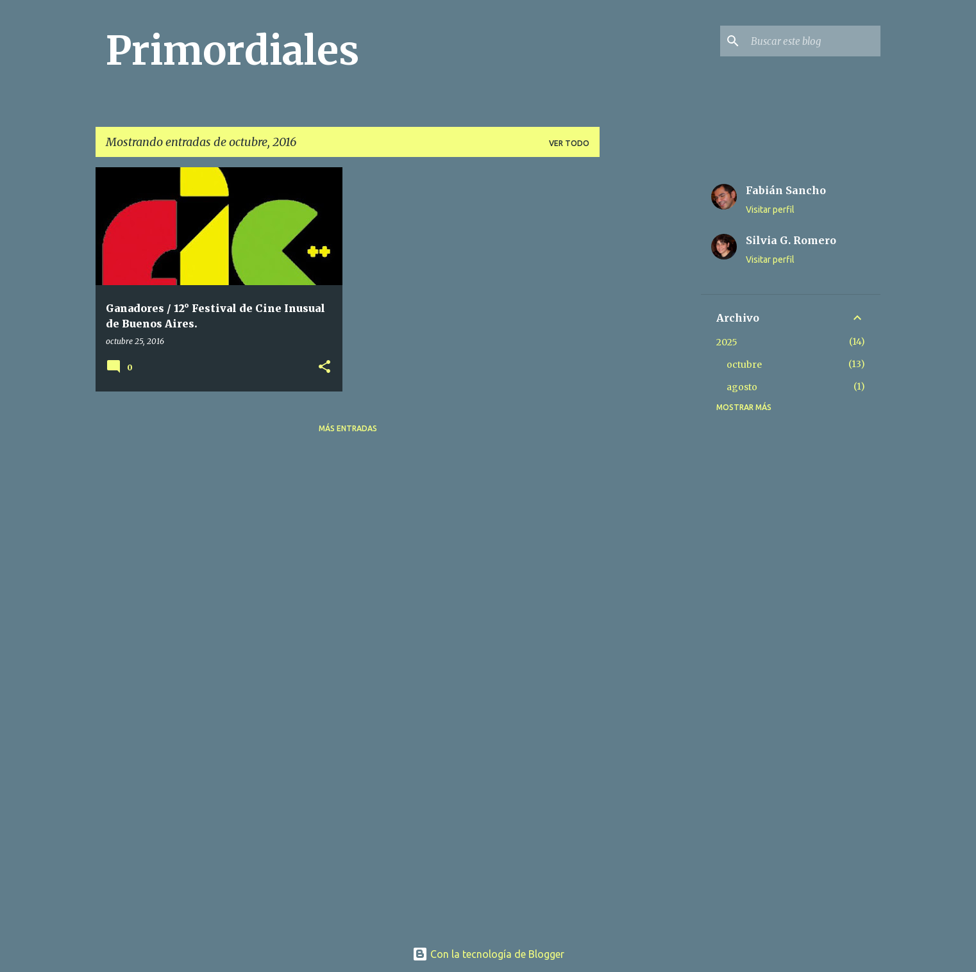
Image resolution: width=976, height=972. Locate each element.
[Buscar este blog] (813, 41)
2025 (726, 342)
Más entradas (348, 428)
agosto (742, 387)
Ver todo (569, 143)
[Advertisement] (650, 359)
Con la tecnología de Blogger (488, 954)
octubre (744, 364)
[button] (324, 367)
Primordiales (232, 51)
